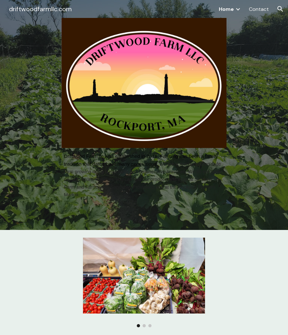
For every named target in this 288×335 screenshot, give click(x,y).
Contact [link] (259, 9)
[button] (280, 9)
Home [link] (226, 9)
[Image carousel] (144, 282)
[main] (144, 175)
